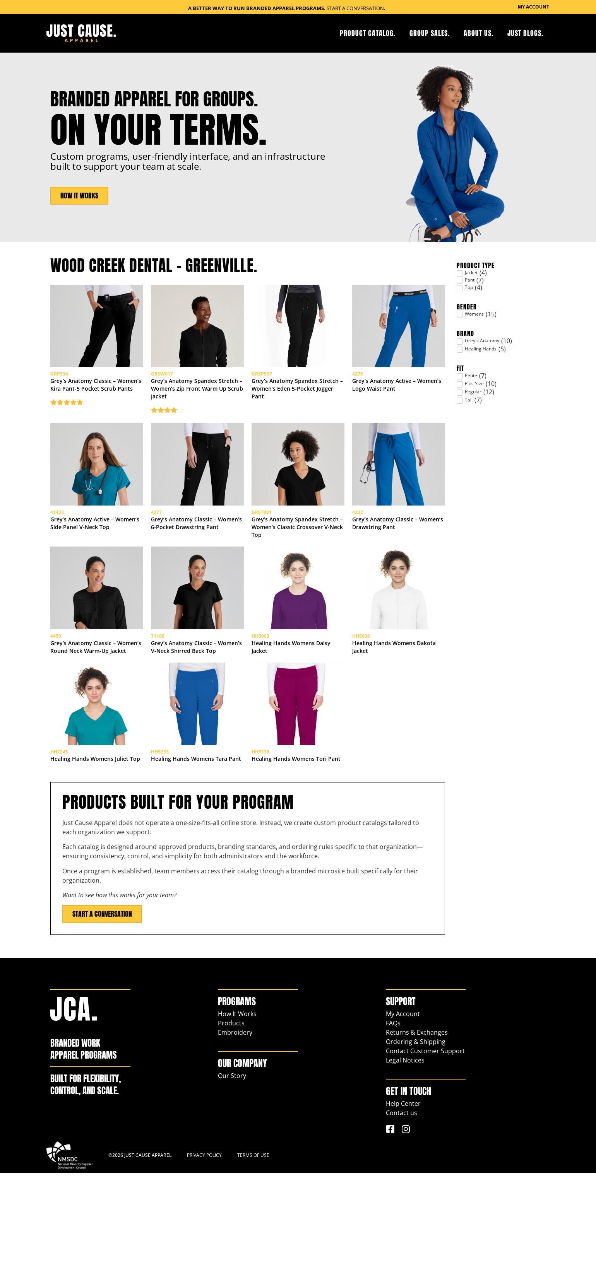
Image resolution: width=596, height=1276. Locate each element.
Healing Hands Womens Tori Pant (296, 861)
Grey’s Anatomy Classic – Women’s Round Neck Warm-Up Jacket (95, 723)
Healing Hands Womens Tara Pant (196, 861)
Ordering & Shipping (415, 1144)
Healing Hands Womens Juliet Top (95, 861)
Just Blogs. (525, 33)
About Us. (478, 33)
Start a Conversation (355, 8)
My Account (403, 1116)
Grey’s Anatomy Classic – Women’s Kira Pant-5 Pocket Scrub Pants (95, 410)
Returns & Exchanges (417, 1135)
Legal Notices (405, 1163)
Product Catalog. (368, 33)
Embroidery (235, 1135)
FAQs (393, 1126)
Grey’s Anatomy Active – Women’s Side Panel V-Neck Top (94, 574)
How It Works (237, 1116)
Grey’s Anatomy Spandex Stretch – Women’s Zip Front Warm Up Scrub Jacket (197, 414)
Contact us (401, 1215)
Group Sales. (429, 33)
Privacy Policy (204, 1258)
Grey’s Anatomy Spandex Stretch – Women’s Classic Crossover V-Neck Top (297, 578)
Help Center (403, 1206)
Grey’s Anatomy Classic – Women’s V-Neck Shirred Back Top (196, 723)
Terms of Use (253, 1258)
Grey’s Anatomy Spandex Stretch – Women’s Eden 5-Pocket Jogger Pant (297, 414)
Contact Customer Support (425, 1154)
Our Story (232, 1178)
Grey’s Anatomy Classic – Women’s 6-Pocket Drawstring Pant (196, 574)
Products (231, 1126)
